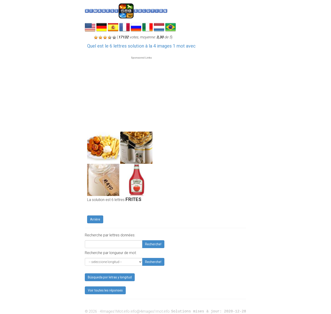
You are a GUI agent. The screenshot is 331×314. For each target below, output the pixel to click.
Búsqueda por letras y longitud (110, 277)
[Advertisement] (141, 92)
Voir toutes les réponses (105, 290)
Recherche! (153, 244)
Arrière (95, 219)
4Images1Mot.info (115, 311)
